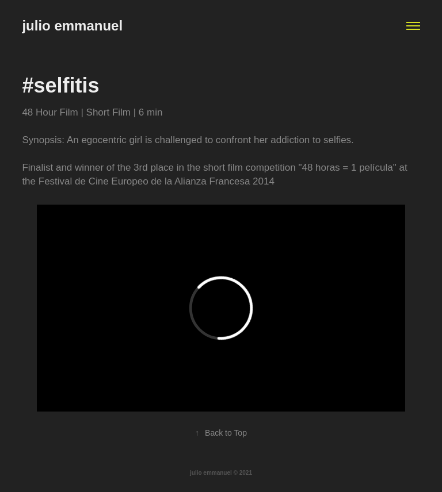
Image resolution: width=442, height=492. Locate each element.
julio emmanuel (72, 25)
